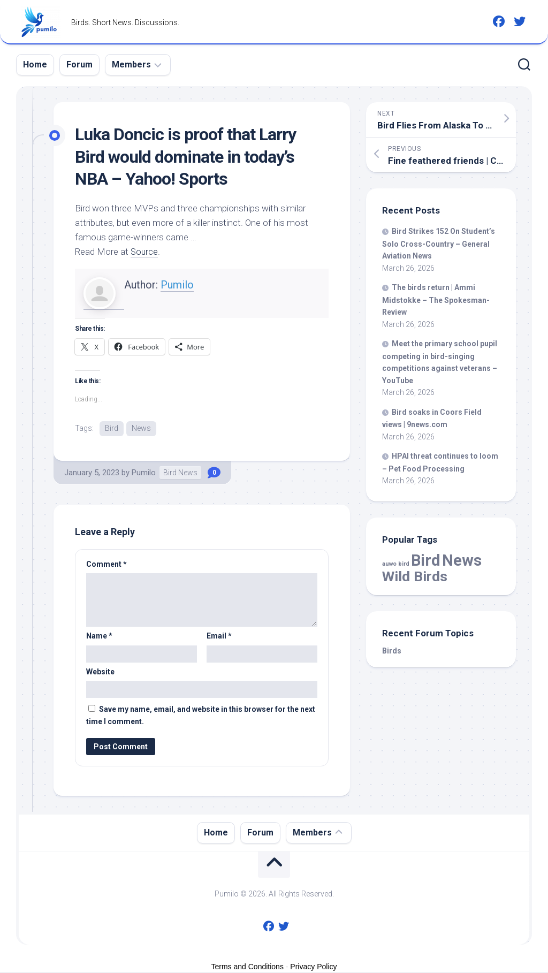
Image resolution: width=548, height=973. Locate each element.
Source (145, 251)
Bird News (180, 472)
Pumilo (177, 284)
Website (100, 671)
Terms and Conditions (247, 966)
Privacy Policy (313, 966)
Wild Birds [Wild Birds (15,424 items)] (414, 576)
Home (35, 64)
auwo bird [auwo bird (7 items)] (395, 563)
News (141, 428)
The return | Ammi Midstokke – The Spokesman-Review (436, 299)
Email (219, 636)
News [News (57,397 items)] (462, 560)
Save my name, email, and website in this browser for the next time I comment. (200, 715)
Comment (106, 564)
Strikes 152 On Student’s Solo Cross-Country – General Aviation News (438, 243)
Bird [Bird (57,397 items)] (425, 560)
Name (99, 636)
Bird (111, 428)
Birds (391, 651)
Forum (79, 64)
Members (131, 64)
